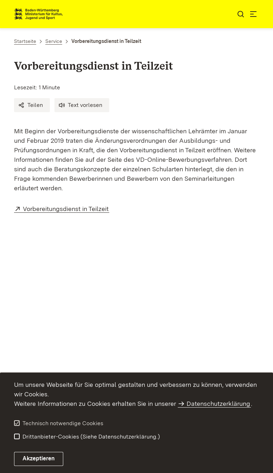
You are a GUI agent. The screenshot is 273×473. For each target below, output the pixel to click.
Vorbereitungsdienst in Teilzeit (66, 208)
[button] (32, 105)
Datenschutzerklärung (218, 403)
